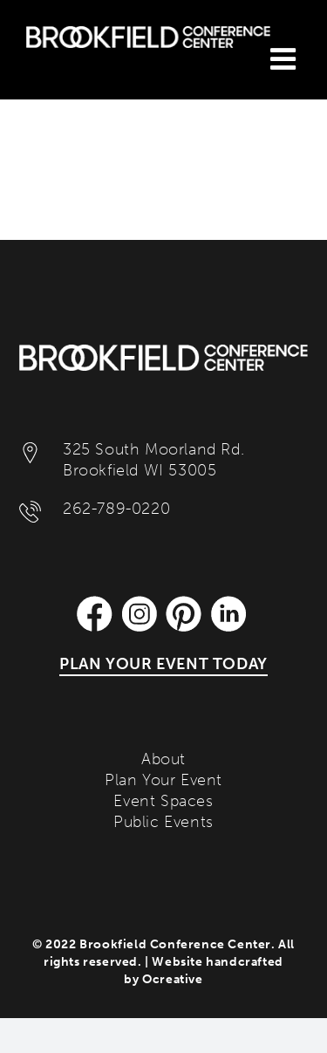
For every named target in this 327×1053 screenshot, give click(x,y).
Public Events (163, 821)
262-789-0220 (116, 508)
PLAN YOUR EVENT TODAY (163, 664)
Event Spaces (163, 800)
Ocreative (172, 979)
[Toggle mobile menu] (285, 58)
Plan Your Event (163, 780)
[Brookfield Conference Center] (163, 352)
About (163, 759)
